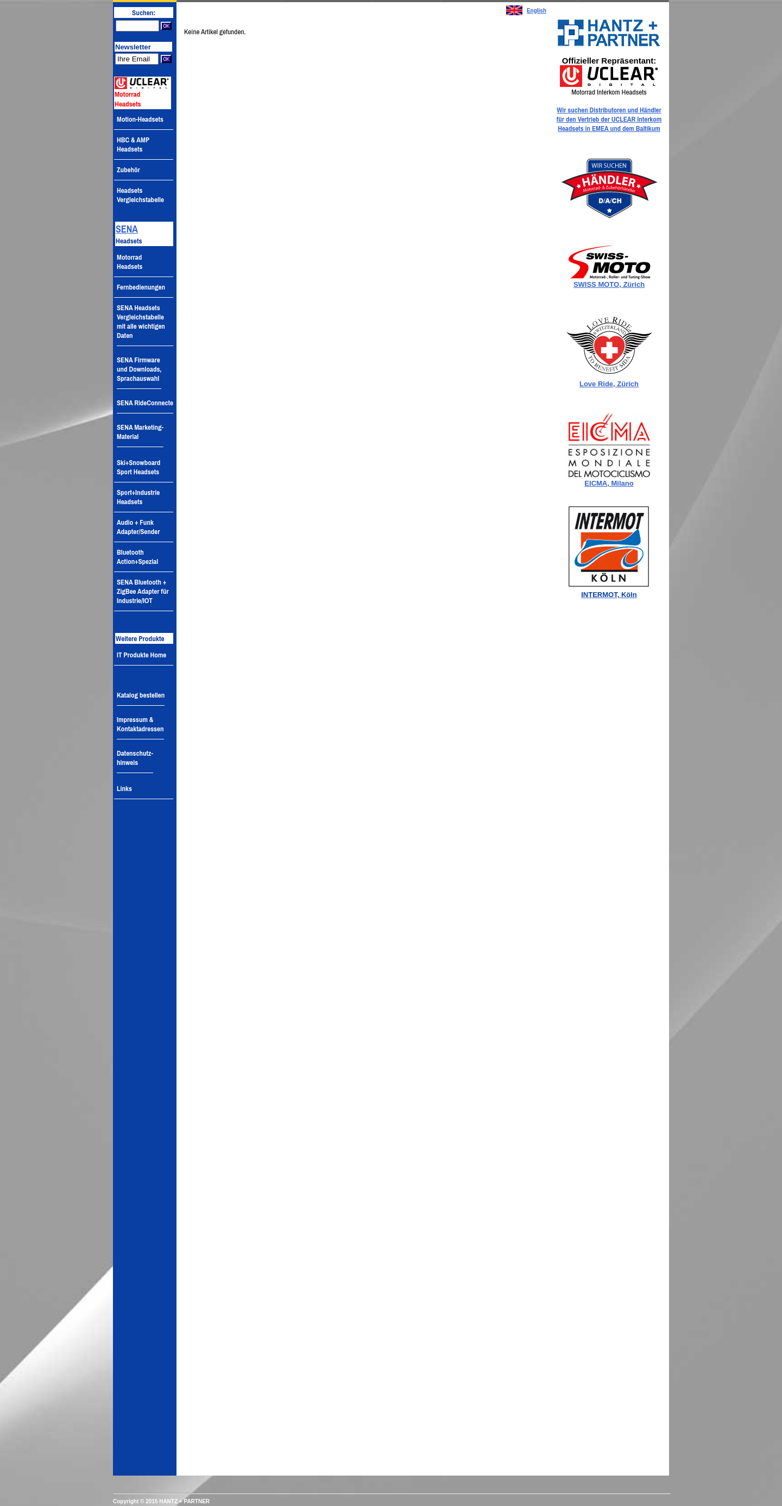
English (536, 11)
